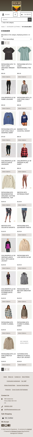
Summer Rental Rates (23, 385)
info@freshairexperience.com (12, 409)
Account (6, 14)
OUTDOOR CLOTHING (13, 26)
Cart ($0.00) (26, 14)
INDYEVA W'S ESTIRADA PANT (23, 193)
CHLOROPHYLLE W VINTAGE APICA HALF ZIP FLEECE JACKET (8, 258)
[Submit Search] (30, 19)
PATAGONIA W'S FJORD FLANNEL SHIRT (23, 324)
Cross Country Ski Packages (20, 389)
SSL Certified (7, 418)
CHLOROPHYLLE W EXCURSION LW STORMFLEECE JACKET (8, 291)
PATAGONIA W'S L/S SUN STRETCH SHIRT (8, 355)
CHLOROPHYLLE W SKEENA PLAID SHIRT (24, 162)
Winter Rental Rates (9, 385)
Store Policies (25, 377)
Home (3, 26)
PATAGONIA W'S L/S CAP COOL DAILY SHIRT (24, 99)
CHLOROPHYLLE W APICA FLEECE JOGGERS (8, 162)
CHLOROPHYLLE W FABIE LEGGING (8, 98)
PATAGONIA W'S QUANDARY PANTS (24, 226)
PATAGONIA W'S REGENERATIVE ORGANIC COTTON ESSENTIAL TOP (8, 195)
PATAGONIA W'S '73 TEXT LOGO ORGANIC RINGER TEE (8, 66)
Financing (8, 389)
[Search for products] (14, 19)
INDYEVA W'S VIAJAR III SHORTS (8, 226)
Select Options (6, 77)
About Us (10, 377)
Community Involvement (13, 381)
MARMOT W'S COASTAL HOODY (23, 130)
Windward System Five (17, 431)
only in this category (7, 22)
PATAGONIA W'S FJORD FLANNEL (7, 323)
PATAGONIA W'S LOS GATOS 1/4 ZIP (24, 256)
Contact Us (18, 377)
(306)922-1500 (8, 406)
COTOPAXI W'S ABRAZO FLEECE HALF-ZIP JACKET (23, 355)
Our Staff (23, 381)
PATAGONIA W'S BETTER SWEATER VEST (24, 290)
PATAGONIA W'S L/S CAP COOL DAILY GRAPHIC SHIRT (8, 130)
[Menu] (15, 14)
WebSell (29, 429)
